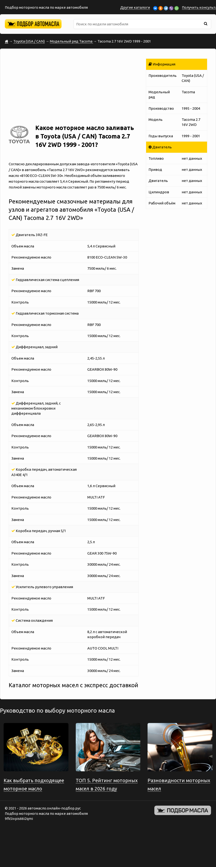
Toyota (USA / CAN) (29, 41)
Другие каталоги (135, 7)
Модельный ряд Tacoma (71, 41)
